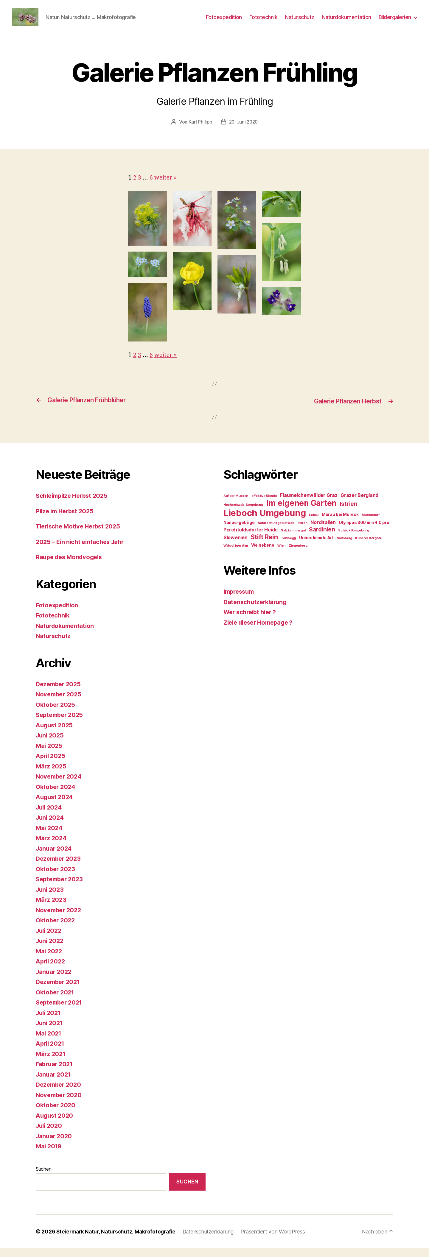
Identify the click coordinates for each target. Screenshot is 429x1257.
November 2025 (60, 702)
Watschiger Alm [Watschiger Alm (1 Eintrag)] (235, 554)
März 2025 (52, 774)
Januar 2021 (54, 1082)
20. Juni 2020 (244, 131)
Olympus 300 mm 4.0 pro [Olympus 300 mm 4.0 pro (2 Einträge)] (364, 530)
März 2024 (52, 846)
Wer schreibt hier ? (251, 620)
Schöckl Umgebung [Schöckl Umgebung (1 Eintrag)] (353, 539)
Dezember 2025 (60, 692)
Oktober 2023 (56, 877)
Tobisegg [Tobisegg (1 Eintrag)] (288, 546)
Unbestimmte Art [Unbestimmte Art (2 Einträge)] (316, 546)
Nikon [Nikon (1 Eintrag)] (302, 531)
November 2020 (60, 1103)
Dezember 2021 (59, 990)
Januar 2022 (54, 980)
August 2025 (55, 733)
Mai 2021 (49, 1041)
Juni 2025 (51, 743)
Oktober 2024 (56, 795)
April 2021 (51, 1051)
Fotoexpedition (224, 21)
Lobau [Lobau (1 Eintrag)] (313, 523)
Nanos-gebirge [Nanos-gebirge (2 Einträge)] (239, 530)
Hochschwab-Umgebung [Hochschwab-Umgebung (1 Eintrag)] (243, 513)
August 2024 (55, 805)
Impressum (240, 599)
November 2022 (60, 918)
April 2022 (51, 969)
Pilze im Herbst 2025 (66, 519)
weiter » (167, 187)
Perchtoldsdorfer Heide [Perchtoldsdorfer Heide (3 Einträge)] (250, 538)
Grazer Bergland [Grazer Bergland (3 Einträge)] (359, 503)
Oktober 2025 (56, 713)
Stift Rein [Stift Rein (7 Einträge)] (264, 545)
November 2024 (60, 784)
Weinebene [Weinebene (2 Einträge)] (262, 553)
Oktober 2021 (56, 1000)
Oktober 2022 (56, 928)
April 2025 (51, 764)
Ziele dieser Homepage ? (261, 630)
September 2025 (61, 723)
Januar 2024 (55, 856)
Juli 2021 (49, 1021)
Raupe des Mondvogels (71, 565)
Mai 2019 (49, 1154)
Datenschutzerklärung (256, 610)
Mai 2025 (49, 754)
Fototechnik (263, 21)
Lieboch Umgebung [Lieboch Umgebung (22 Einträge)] (264, 521)
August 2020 (55, 1123)
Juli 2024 (50, 815)
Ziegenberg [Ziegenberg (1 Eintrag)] (298, 554)
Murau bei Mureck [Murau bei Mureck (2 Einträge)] (340, 522)
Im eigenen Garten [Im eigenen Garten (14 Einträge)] (301, 511)
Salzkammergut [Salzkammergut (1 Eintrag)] (293, 539)
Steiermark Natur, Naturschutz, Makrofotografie (117, 1240)
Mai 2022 (49, 959)
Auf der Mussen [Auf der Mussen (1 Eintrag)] (235, 504)
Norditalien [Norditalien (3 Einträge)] (322, 531)
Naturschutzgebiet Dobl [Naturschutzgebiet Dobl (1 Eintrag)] (276, 531)
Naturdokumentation (346, 21)
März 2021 (51, 1062)
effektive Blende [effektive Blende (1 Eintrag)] (264, 504)
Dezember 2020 (60, 1093)
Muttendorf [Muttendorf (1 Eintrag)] (370, 523)
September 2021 (61, 1010)
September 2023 (61, 887)
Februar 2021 (55, 1072)
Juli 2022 (50, 939)
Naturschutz (299, 21)
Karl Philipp (199, 131)
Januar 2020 (55, 1144)
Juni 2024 (51, 825)
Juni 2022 (51, 949)
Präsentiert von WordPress (279, 1240)
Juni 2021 (50, 1031)
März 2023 (52, 908)
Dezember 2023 (60, 867)
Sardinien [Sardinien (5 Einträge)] (322, 537)
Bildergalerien (395, 21)
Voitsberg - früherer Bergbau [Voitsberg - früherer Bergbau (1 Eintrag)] (359, 546)
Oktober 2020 (56, 1113)
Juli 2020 (50, 1134)
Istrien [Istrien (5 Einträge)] (349, 512)
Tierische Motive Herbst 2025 (80, 534)
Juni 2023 (51, 898)
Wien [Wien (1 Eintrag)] (281, 554)
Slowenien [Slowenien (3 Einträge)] (235, 546)
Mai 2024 (50, 836)
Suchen (43, 1177)
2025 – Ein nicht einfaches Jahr (82, 550)
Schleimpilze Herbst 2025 (74, 504)
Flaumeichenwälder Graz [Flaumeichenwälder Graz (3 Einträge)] (308, 503)
